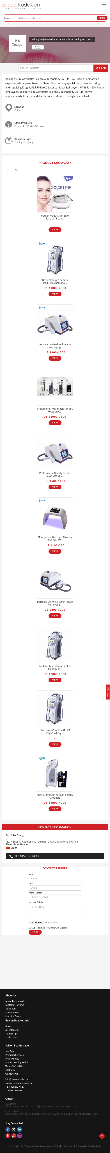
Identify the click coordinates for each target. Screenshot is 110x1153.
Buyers (8, 1026)
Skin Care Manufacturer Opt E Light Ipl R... (55, 667)
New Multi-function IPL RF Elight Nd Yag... (55, 732)
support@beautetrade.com (19, 1083)
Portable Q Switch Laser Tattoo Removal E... (55, 603)
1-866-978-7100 (13, 1090)
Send (35, 932)
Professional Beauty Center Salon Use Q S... (55, 474)
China (11, 848)
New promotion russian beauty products (55, 796)
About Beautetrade (15, 1001)
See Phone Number (27, 856)
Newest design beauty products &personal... (55, 281)
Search (102, 18)
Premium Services (14, 1054)
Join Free (10, 1051)
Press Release (12, 1012)
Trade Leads (11, 1037)
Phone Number (35, 893)
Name (31, 874)
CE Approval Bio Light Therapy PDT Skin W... (55, 539)
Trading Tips (11, 1033)
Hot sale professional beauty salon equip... (55, 346)
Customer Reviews (14, 1004)
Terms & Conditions (15, 1066)
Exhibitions (11, 1008)
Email (31, 883)
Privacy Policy (12, 1058)
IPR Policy (10, 1069)
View (55, 229)
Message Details (36, 902)
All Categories (12, 1029)
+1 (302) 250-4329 (14, 1086)
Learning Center (13, 1016)
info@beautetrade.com (17, 1079)
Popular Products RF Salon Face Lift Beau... (55, 217)
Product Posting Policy (16, 1062)
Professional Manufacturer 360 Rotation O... (55, 410)
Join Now (107, 692)
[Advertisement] (55, 962)
